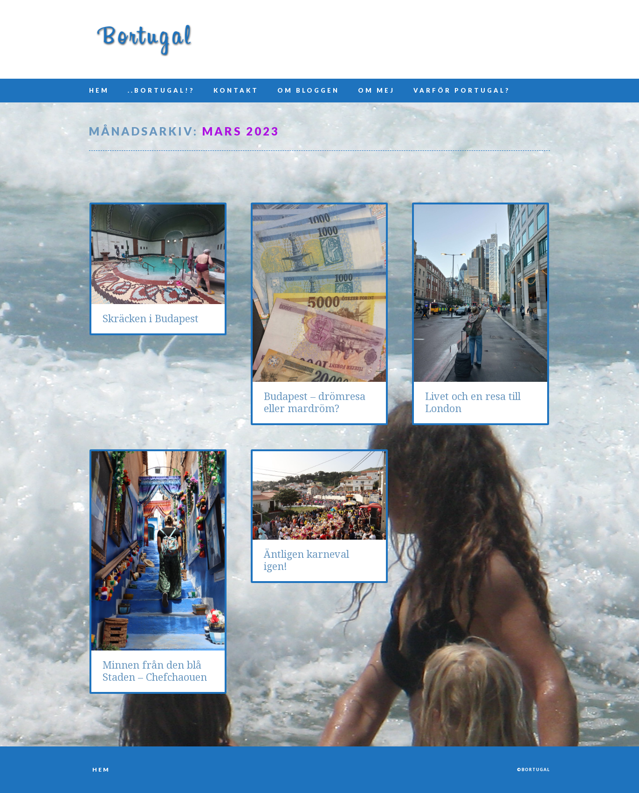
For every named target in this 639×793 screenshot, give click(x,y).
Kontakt (236, 90)
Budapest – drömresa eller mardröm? (314, 402)
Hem (99, 90)
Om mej (376, 90)
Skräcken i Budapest (151, 319)
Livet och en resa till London (473, 402)
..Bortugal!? (161, 90)
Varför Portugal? (461, 90)
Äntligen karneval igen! (306, 560)
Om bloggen (308, 90)
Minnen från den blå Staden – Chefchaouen (155, 671)
